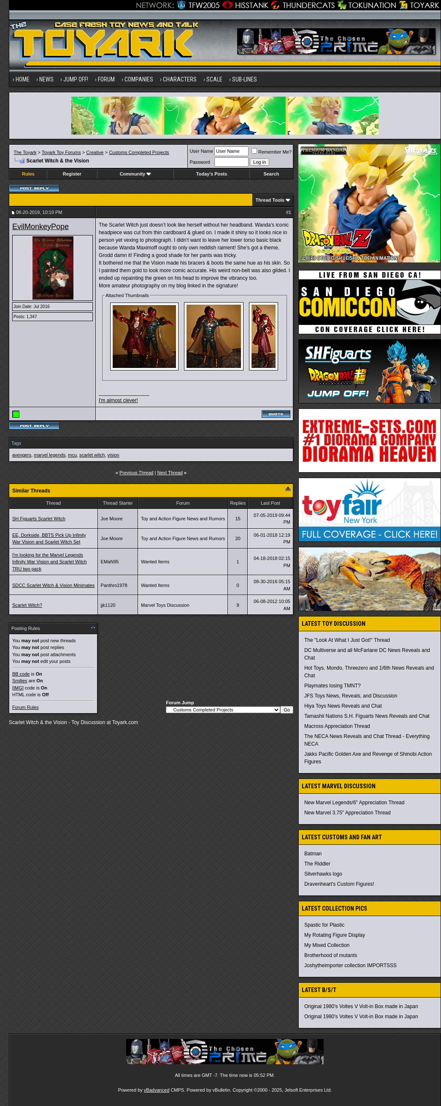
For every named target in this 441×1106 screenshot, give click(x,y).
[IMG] (18, 687)
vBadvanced (157, 1089)
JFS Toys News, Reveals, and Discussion (351, 696)
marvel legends (49, 454)
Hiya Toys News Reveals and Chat (343, 706)
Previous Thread (136, 472)
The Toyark (25, 152)
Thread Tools (270, 200)
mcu (72, 454)
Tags (16, 443)
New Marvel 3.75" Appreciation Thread (347, 813)
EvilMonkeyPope (40, 226)
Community (136, 173)
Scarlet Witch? (27, 605)
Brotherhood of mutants (330, 955)
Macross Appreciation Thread (337, 726)
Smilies (19, 680)
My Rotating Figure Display (334, 935)
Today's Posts (211, 173)
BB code (21, 673)
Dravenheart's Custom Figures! (339, 884)
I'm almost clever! (118, 400)
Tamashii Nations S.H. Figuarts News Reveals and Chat (367, 716)
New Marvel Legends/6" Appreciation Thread (354, 803)
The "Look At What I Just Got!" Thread (347, 640)
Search (271, 173)
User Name (201, 151)
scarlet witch (92, 454)
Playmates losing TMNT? (332, 686)
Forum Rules (25, 707)
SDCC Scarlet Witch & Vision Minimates (53, 585)
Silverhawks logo (323, 874)
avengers (21, 454)
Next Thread (169, 472)
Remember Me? (272, 151)
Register (72, 173)
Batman (313, 854)
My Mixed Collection (326, 945)
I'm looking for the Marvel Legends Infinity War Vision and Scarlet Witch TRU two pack (49, 561)
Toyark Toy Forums (61, 152)
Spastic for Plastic (324, 925)
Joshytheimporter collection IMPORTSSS (350, 965)
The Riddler (317, 864)
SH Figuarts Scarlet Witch (38, 518)
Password (199, 162)
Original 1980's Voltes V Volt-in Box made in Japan (361, 1006)
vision (113, 454)
